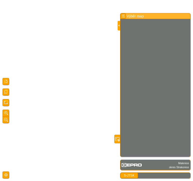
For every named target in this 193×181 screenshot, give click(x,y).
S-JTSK (129, 175)
